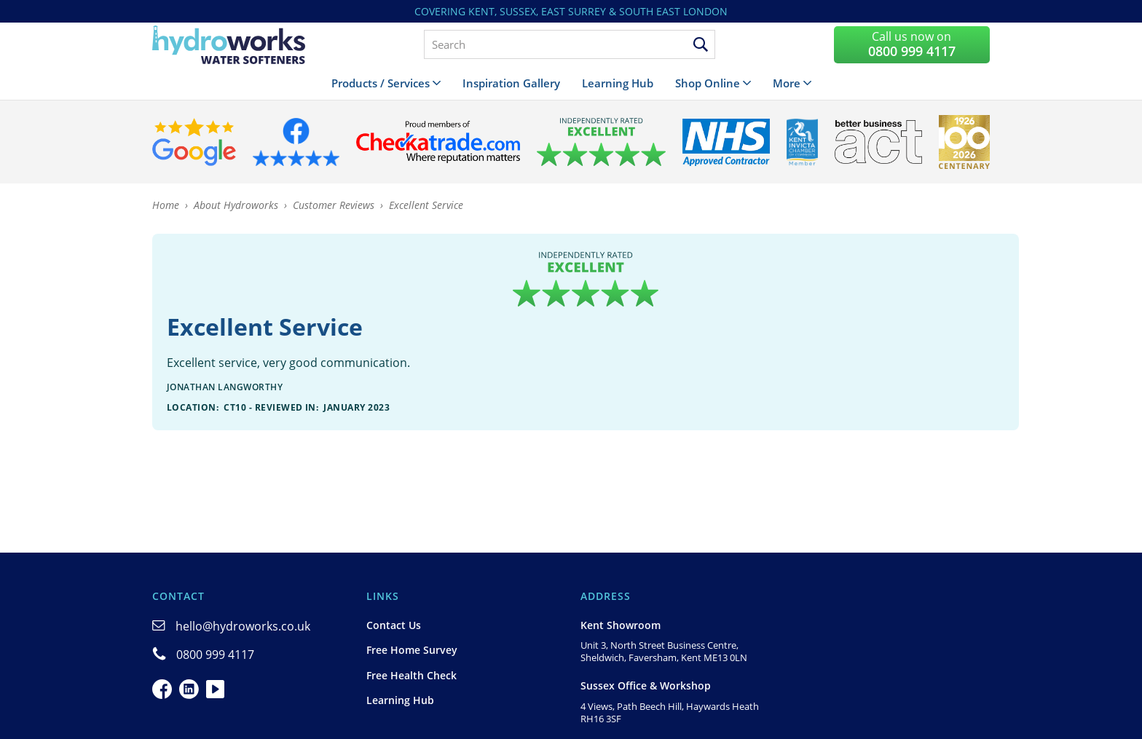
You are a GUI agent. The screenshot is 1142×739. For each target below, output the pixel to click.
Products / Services (380, 83)
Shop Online (707, 83)
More (786, 83)
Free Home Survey (411, 650)
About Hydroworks (236, 205)
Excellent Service (426, 205)
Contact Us (393, 625)
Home (165, 205)
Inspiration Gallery (511, 83)
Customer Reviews (333, 205)
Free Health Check (411, 675)
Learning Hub (617, 83)
